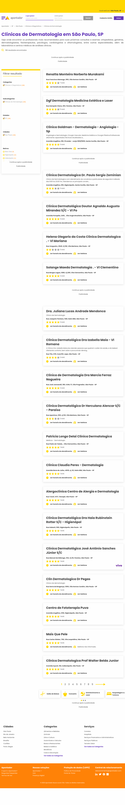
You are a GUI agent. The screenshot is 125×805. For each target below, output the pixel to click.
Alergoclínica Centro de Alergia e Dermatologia (84, 496)
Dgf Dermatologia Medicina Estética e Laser (81, 100)
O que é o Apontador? (9, 775)
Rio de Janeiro (8, 738)
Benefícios (48, 754)
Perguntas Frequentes (9, 777)
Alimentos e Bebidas (52, 735)
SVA (34, 777)
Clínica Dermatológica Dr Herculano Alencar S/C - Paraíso (82, 412)
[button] (82, 704)
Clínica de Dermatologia (57, 319)
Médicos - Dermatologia (57, 444)
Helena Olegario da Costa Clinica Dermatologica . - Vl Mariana (73, 243)
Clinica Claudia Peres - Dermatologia (76, 469)
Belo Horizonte (8, 741)
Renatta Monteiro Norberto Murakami (77, 74)
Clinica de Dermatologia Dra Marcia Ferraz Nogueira (80, 381)
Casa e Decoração (51, 757)
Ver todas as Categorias (53, 760)
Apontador (5, 26)
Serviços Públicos (90, 745)
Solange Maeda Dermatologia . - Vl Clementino (84, 271)
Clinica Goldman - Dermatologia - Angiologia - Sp (84, 129)
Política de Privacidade (72, 775)
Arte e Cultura (49, 741)
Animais (47, 738)
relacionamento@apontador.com (108, 775)
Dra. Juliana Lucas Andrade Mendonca (77, 315)
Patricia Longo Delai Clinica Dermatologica (81, 440)
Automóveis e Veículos (52, 745)
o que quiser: (30, 15)
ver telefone (84, 87)
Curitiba (6, 748)
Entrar (118, 18)
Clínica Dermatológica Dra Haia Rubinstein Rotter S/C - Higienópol (81, 524)
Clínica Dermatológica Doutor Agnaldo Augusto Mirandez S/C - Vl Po (85, 212)
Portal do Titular (69, 777)
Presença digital (38, 780)
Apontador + (37, 775)
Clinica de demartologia (57, 587)
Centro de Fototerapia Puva (69, 612)
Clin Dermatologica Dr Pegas (70, 583)
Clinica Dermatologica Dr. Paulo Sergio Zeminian (77, 177)
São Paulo (7, 735)
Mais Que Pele (58, 638)
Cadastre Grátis (106, 18)
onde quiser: (59, 15)
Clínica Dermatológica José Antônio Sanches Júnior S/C (82, 555)
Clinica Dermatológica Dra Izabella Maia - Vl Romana (82, 346)
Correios (87, 735)
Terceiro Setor (89, 748)
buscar (88, 18)
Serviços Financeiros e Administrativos (99, 741)
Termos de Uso (6, 780)
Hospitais (87, 738)
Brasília (6, 745)
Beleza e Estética (50, 751)
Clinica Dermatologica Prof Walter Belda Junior (84, 665)
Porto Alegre (8, 751)
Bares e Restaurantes (52, 748)
